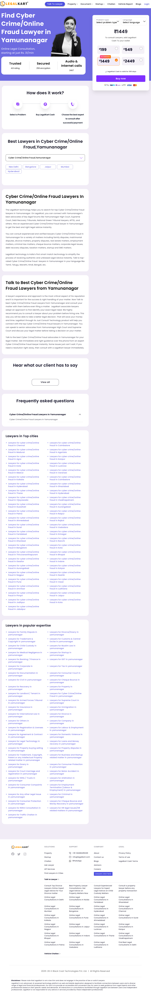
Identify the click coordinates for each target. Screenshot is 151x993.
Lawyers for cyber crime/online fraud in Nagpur (23, 573)
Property (73, 4)
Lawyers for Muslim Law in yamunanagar (62, 647)
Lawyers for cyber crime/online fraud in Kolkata (23, 478)
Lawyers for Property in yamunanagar (61, 688)
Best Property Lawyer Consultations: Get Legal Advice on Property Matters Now (79, 889)
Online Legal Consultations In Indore (76, 935)
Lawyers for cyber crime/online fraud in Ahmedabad (23, 519)
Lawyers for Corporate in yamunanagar (20, 667)
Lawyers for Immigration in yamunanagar (63, 708)
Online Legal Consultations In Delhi (54, 898)
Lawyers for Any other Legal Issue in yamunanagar (24, 795)
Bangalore (30, 167)
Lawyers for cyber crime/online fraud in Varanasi (65, 471)
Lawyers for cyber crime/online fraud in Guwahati (23, 505)
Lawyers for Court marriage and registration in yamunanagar (24, 772)
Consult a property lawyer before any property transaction (128, 888)
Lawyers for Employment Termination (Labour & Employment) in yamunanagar (65, 787)
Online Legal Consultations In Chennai (126, 908)
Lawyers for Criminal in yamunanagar (61, 795)
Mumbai (65, 167)
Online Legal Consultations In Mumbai (51, 908)
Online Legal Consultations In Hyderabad (101, 908)
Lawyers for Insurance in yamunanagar (20, 708)
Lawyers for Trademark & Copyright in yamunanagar (21, 640)
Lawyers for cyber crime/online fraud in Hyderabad (23, 485)
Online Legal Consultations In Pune (79, 916)
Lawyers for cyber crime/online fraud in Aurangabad (65, 505)
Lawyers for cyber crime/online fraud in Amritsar (23, 587)
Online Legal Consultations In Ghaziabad (126, 899)
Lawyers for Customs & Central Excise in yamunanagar (65, 640)
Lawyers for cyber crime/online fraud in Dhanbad (23, 539)
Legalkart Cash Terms (129, 861)
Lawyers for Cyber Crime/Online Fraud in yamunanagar (66, 695)
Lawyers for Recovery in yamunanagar (20, 688)
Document (86, 4)
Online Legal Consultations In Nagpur (51, 926)
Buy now (121, 78)
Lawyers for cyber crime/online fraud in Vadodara (65, 526)
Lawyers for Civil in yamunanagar (25, 680)
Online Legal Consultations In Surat (129, 916)
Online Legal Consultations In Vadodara (76, 944)
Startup (100, 4)
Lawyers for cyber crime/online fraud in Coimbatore (65, 444)
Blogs (138, 4)
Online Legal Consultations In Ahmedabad (101, 917)
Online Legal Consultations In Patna (54, 942)
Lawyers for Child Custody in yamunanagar (22, 647)
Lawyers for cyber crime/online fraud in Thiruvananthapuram (23, 553)
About (96, 853)
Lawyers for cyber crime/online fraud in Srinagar (65, 533)
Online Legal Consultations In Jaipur (76, 926)
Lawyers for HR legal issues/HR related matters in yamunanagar (66, 809)
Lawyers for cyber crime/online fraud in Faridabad (23, 533)
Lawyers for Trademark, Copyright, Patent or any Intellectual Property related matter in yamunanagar (25, 758)
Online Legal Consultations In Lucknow (101, 926)
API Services (49, 869)
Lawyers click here (103, 873)
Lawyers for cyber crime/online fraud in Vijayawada (23, 498)
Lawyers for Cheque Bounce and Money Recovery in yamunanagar (66, 802)
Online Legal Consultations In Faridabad (101, 899)
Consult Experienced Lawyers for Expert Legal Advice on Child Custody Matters (104, 889)
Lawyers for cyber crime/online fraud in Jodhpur (23, 601)
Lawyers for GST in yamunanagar (66, 659)
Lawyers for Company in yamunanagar (62, 722)
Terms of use (124, 857)
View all (45, 382)
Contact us (99, 857)
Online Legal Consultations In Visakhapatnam (126, 935)
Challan (111, 4)
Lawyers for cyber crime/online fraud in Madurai (23, 451)
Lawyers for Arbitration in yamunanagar (62, 779)
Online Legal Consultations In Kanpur (126, 926)
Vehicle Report (125, 4)
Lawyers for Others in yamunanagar (18, 722)
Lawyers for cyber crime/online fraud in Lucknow (65, 464)
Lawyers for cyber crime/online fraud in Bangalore (23, 546)
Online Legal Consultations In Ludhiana (101, 944)
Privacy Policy (125, 853)
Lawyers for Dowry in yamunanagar (18, 765)
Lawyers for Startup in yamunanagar (60, 654)
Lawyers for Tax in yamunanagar (66, 666)
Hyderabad (14, 171)
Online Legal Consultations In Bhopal (51, 935)
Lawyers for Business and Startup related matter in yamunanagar (66, 756)
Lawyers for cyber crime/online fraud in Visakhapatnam (65, 498)
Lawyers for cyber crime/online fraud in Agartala (65, 451)
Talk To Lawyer (55, 4)
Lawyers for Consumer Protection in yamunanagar (66, 765)
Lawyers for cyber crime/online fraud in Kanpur (65, 457)
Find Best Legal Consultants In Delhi (128, 942)
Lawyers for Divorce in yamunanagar (60, 715)
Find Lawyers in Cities (54, 873)
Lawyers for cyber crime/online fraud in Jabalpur (23, 608)
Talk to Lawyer (51, 879)
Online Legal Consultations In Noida (79, 898)
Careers (97, 869)
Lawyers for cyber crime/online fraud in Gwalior (23, 560)
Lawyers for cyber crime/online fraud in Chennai (23, 444)
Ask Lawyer (49, 865)
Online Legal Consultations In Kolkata (51, 917)
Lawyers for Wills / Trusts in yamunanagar (21, 779)
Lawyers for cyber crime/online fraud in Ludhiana (65, 587)
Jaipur (48, 167)
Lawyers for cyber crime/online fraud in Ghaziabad (65, 485)
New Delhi (14, 167)
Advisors (98, 865)
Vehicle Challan (52, 953)
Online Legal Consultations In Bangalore (76, 908)
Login (146, 4)
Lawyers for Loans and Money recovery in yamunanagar (64, 742)
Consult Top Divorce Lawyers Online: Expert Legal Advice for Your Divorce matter (54, 889)
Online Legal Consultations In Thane (101, 935)
